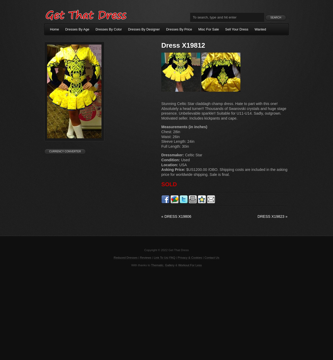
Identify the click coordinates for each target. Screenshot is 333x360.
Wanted (260, 29)
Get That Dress (85, 14)
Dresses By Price (179, 29)
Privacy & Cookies (190, 257)
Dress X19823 (272, 216)
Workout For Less (190, 265)
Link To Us (161, 257)
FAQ (172, 257)
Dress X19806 (176, 216)
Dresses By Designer (144, 29)
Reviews (145, 257)
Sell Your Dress (236, 29)
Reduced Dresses (126, 257)
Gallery (169, 265)
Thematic (157, 265)
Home (54, 29)
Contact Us (211, 257)
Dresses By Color (108, 29)
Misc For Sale (208, 29)
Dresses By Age (77, 29)
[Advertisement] (166, 313)
